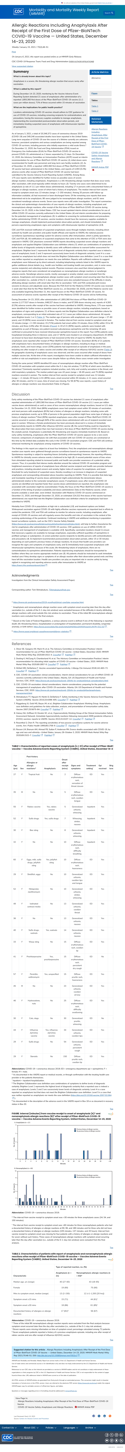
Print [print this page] (14, 52)
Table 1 (95, 106)
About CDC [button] (31, 1427)
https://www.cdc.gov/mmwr (87, 1383)
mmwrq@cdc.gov (71, 1391)
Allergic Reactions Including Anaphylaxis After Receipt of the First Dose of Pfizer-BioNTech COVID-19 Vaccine (100, 138)
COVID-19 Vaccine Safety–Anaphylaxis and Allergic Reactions (45, 1407)
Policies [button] (51, 1427)
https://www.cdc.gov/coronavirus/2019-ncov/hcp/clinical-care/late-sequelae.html (48, 602)
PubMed (70, 654)
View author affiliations (81, 61)
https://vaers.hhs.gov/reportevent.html (29, 565)
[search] (109, 13)
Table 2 (95, 111)
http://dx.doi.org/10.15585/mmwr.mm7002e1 (58, 1355)
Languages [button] (71, 1427)
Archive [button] (90, 1427)
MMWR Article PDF (85, 1407)
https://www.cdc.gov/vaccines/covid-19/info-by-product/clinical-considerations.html (71, 680)
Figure (53, 326)
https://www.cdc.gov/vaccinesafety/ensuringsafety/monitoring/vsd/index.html (45, 524)
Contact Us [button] (9, 1427)
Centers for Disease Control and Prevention (34, 1419)
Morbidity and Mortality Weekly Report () (64, 11)
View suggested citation (22, 66)
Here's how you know (105, 3)
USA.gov (120, 1447)
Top (111, 388)
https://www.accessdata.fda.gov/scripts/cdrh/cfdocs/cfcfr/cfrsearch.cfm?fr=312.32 (70, 626)
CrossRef (58, 654)
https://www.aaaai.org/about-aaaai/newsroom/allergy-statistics (42, 631)
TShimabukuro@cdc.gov (59, 589)
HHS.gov (112, 1447)
